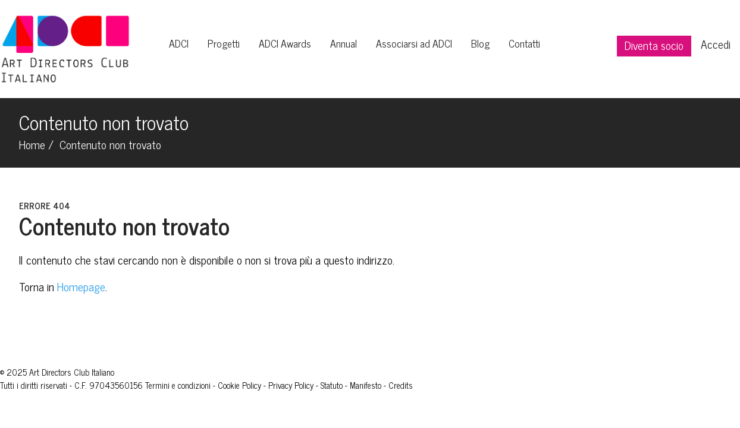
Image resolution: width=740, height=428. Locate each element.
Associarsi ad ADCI (414, 43)
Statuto (332, 385)
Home (32, 144)
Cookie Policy (239, 385)
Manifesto (365, 385)
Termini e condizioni (178, 385)
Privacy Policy (290, 385)
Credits (400, 385)
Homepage (81, 286)
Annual (343, 43)
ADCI (179, 43)
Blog (480, 43)
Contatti (524, 43)
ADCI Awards (285, 43)
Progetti (224, 43)
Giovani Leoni (437, 385)
